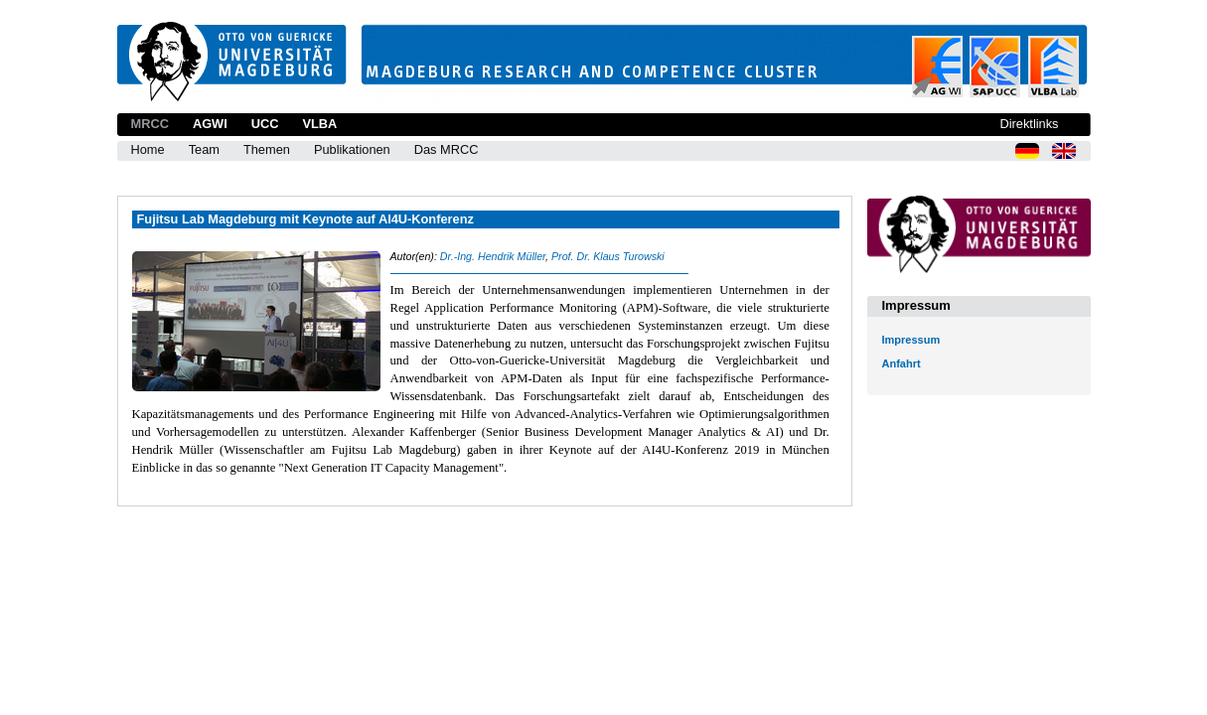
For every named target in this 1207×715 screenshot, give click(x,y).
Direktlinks (1028, 123)
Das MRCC (446, 149)
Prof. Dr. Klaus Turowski (608, 256)
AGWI (210, 123)
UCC (265, 123)
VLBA (319, 123)
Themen (266, 149)
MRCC (150, 123)
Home (148, 149)
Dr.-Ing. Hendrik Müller (492, 256)
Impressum (911, 340)
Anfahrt (901, 363)
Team (204, 149)
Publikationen (352, 149)
